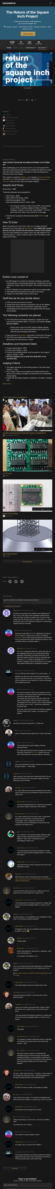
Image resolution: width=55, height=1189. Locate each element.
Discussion (42, 47)
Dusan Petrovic (9, 128)
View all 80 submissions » (20, 397)
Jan (16, 630)
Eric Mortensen (9, 134)
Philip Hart (16, 610)
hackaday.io (23, 335)
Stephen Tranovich (10, 131)
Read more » (7, 383)
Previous (14, 1168)
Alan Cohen (16, 888)
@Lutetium (18, 637)
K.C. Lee (17, 670)
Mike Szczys (8, 120)
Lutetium (7, 115)
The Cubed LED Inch (10, 554)
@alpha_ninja (25, 177)
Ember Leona (20, 862)
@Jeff (12, 179)
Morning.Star (20, 948)
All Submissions (27, 561)
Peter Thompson (19, 813)
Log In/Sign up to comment (12, 606)
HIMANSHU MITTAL (11, 435)
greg (18, 832)
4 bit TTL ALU (7, 473)
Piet (14, 1116)
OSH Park (42, 216)
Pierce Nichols (21, 1036)
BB (16, 730)
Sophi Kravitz (8, 123)
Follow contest (28, 34)
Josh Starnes (16, 992)
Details (9, 47)
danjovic (15, 914)
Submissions (31, 47)
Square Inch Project (44, 177)
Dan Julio (15, 1094)
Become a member (18, 1180)
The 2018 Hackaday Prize (6, 402)
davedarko (18, 787)
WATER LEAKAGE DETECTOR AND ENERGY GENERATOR (24, 433)
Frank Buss (18, 874)
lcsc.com (34, 752)
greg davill (7, 516)
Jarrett (6, 556)
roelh (6, 475)
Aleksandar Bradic (10, 117)
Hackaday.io (29, 228)
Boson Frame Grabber (10, 514)
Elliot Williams (9, 126)
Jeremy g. (16, 720)
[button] (50, 3)
